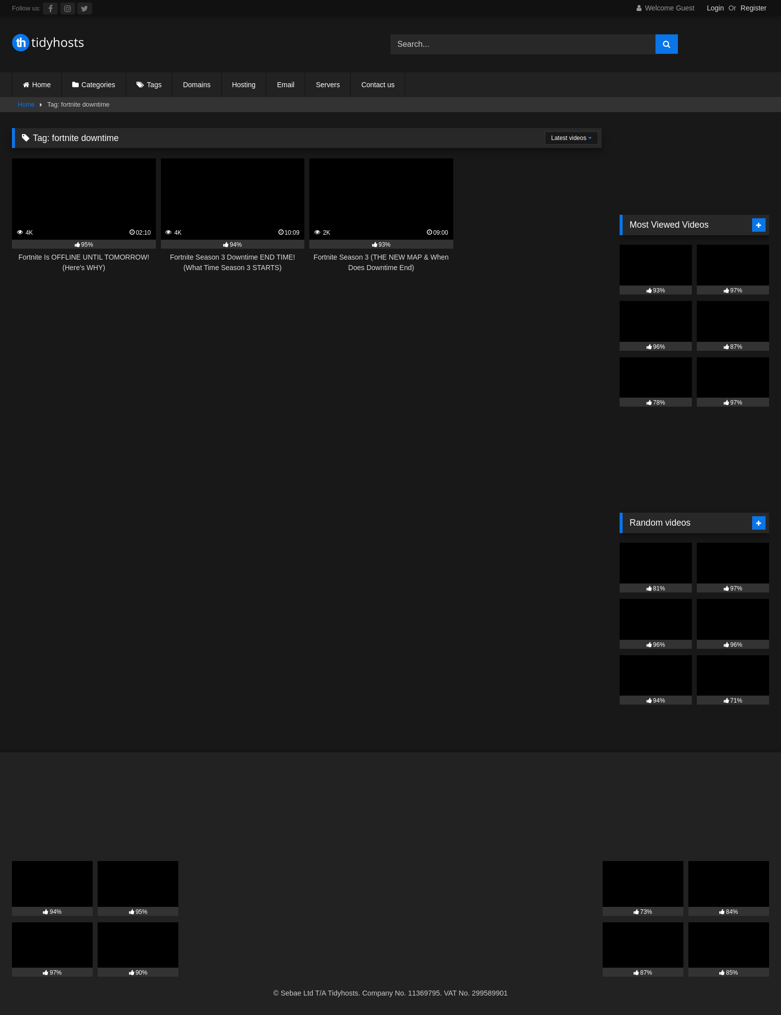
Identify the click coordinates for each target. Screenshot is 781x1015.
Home (41, 85)
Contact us (377, 85)
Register (754, 8)
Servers (328, 85)
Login (715, 8)
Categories (99, 85)
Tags (154, 85)
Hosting (244, 85)
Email (285, 85)
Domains (196, 85)
